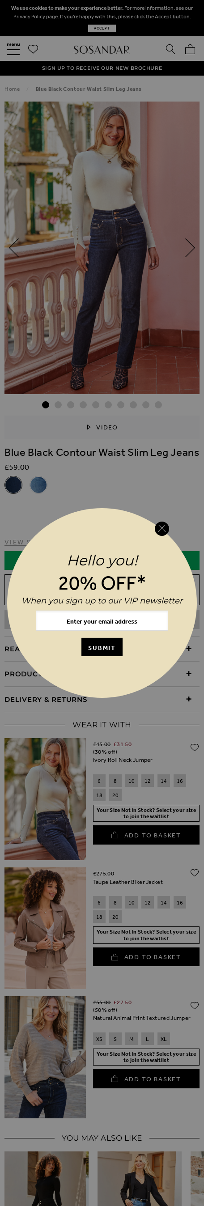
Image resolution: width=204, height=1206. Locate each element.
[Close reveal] (162, 529)
